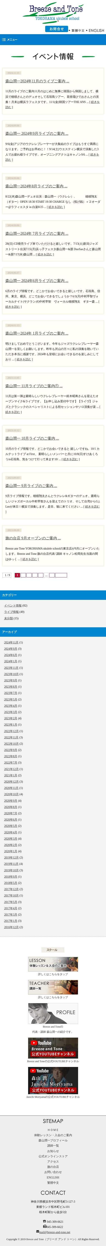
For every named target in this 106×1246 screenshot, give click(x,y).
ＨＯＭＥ (53, 1130)
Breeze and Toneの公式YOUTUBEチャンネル (53, 1050)
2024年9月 (10, 648)
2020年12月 (11, 781)
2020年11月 (11, 788)
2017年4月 (10, 908)
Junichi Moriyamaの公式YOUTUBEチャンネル (53, 1082)
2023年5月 (10, 699)
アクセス (53, 1161)
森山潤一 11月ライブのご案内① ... (33, 386)
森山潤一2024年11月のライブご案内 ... (37, 81)
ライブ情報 (11, 611)
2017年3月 (10, 914)
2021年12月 (11, 769)
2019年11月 (11, 863)
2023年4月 (10, 705)
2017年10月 (11, 895)
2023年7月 (10, 693)
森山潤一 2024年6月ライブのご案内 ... (36, 281)
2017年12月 (11, 889)
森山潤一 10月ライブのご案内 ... (32, 438)
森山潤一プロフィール (53, 1140)
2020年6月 (10, 819)
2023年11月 (11, 667)
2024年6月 (10, 655)
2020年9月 (10, 800)
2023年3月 (10, 712)
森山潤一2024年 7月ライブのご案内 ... (36, 233)
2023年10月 (11, 674)
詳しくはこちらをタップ (53, 966)
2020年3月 (10, 838)
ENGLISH (53, 1177)
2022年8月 (10, 756)
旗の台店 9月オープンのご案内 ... (33, 538)
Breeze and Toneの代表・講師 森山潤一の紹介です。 (53, 1018)
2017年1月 (10, 920)
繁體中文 (53, 1182)
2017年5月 (10, 902)
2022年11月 (11, 737)
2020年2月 (10, 845)
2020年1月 (10, 851)
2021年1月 (10, 775)
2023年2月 (10, 718)
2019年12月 (11, 857)
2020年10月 (11, 794)
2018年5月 (10, 883)
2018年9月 (10, 876)
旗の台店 (53, 1166)
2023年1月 (10, 724)
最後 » (61, 575)
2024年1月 (10, 661)
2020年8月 (10, 807)
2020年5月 (10, 826)
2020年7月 (10, 813)
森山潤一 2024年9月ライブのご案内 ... (36, 133)
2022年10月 (11, 743)
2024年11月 (11, 642)
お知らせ (53, 1151)
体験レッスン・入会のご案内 (53, 1135)
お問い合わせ (53, 1172)
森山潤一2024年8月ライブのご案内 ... (36, 186)
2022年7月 (10, 762)
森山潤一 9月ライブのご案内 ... (31, 486)
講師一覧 (53, 1145)
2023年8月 (10, 686)
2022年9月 (10, 750)
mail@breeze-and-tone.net (54, 1232)
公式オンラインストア (53, 1156)
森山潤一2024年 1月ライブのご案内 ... (36, 333)
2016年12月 (11, 927)
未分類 (8, 618)
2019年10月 (11, 870)
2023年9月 (10, 680)
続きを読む (56, 207)
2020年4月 (10, 832)
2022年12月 (11, 731)
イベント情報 (13, 605)
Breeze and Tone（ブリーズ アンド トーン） (52, 1239)
